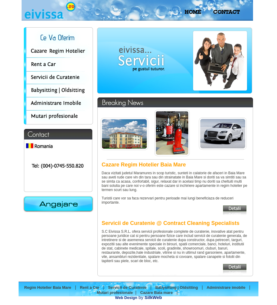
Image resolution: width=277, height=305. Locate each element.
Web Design (126, 297)
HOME (193, 12)
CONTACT (226, 12)
